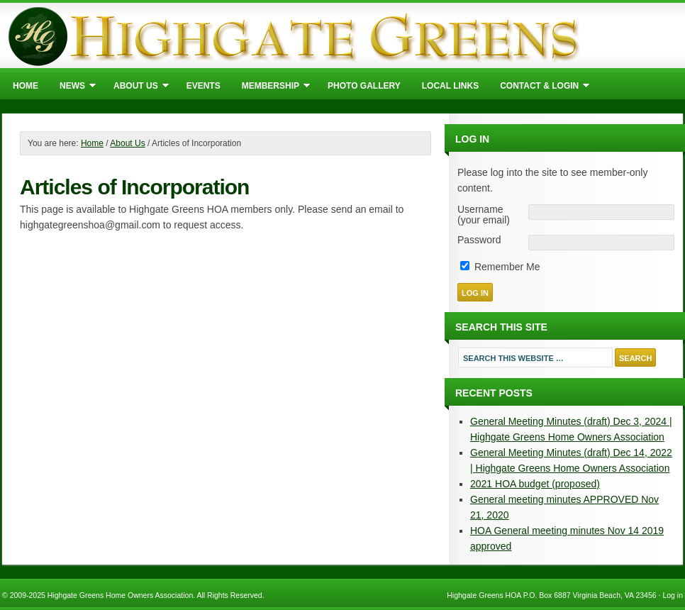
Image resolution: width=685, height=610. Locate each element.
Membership (270, 88)
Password (479, 240)
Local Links (450, 86)
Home (25, 86)
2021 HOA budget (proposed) (535, 483)
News (72, 88)
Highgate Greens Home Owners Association (342, 35)
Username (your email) (483, 215)
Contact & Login (539, 88)
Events (203, 86)
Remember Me (500, 266)
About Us (136, 88)
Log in (672, 595)
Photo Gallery (364, 86)
